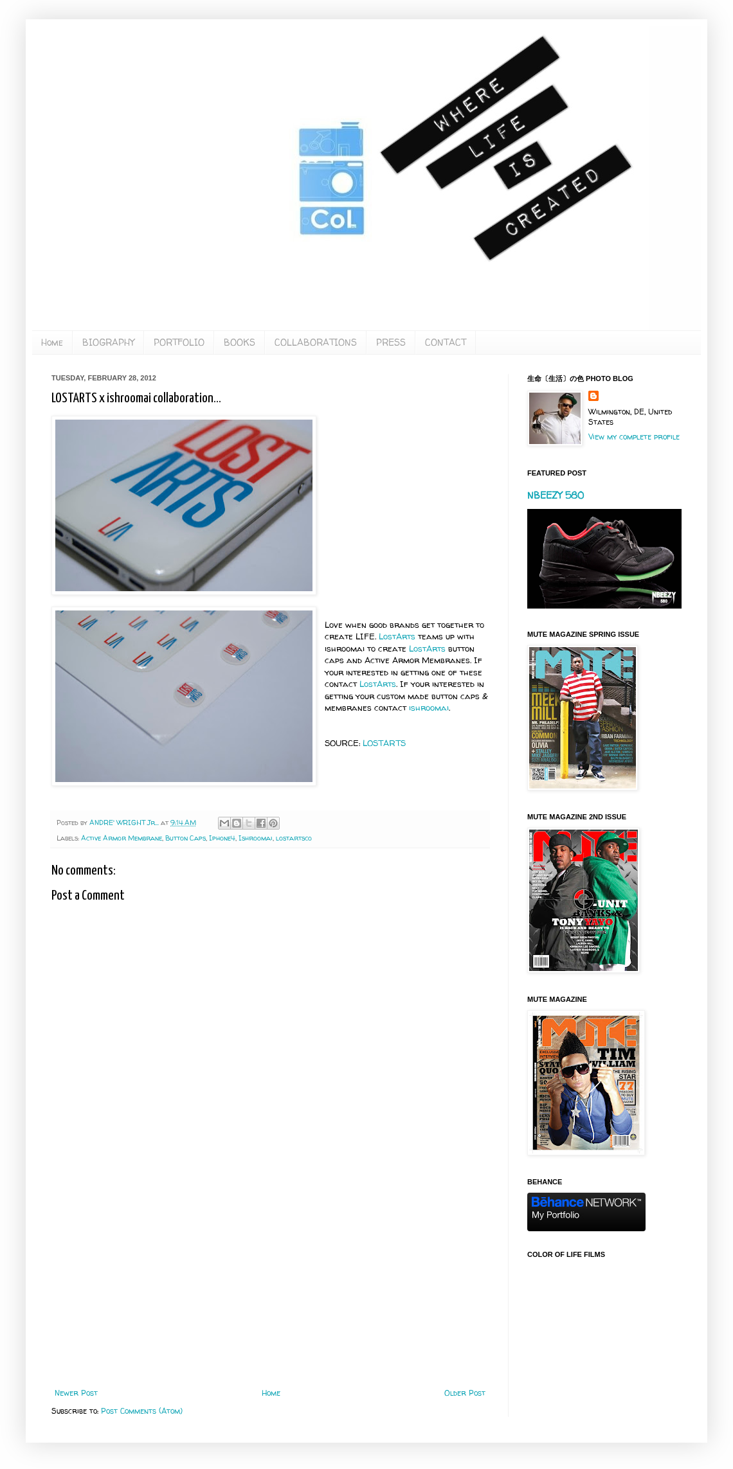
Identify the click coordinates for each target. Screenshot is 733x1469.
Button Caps (185, 837)
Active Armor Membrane (121, 837)
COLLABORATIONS (316, 342)
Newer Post (76, 1392)
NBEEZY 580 (555, 495)
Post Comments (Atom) (142, 1410)
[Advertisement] (270, 1283)
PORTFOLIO (179, 342)
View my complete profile (634, 436)
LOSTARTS (384, 743)
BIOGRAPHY (108, 342)
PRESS (391, 342)
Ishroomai (256, 837)
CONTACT (445, 342)
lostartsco (294, 837)
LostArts (397, 636)
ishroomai (429, 707)
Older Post (464, 1392)
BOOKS (239, 342)
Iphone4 (222, 837)
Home (52, 342)
